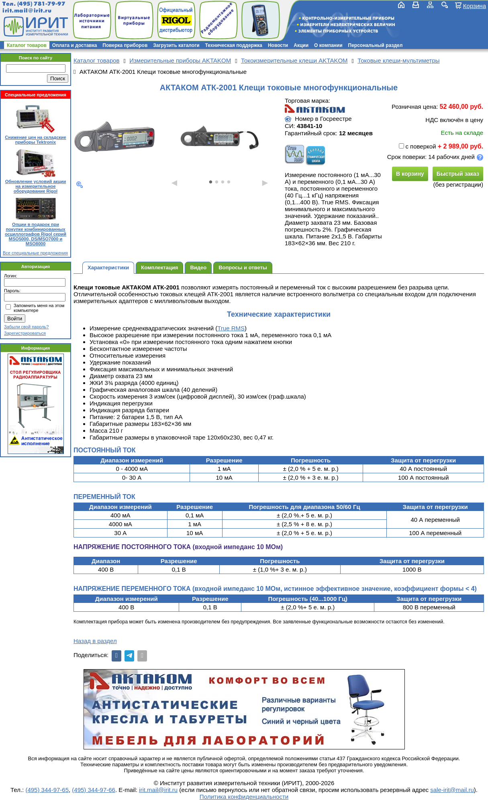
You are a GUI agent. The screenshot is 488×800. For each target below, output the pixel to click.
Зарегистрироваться (25, 333)
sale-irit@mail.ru (452, 789)
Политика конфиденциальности (244, 796)
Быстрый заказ (458, 174)
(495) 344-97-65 (47, 789)
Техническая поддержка (233, 45)
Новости (278, 45)
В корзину (410, 174)
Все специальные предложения (35, 252)
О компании (328, 45)
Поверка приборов (124, 45)
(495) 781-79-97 (41, 4)
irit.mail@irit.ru (27, 11)
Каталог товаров (27, 45)
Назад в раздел (95, 640)
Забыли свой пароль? (26, 326)
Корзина (474, 5)
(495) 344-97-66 (93, 789)
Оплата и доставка (74, 45)
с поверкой (417, 146)
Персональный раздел (375, 45)
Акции (301, 45)
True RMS (231, 328)
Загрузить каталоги (176, 45)
